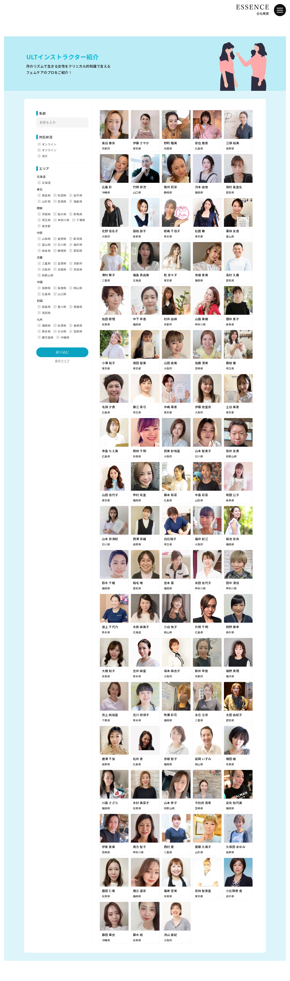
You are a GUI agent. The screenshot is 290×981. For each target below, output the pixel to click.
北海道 (46, 183)
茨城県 (46, 214)
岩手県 (78, 195)
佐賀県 (62, 325)
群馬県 (78, 214)
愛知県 (78, 251)
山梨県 (46, 239)
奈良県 (78, 269)
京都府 (78, 263)
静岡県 (62, 251)
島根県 (62, 288)
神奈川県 (63, 220)
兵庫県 (62, 269)
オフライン (49, 150)
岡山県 (78, 288)
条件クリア (62, 361)
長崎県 (78, 325)
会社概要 (262, 13)
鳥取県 (46, 288)
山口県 (62, 294)
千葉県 (80, 220)
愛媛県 (78, 307)
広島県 (46, 294)
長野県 (62, 239)
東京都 (46, 226)
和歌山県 (48, 275)
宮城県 (62, 201)
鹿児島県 (48, 337)
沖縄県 (65, 337)
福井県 (78, 245)
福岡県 (46, 325)
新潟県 (78, 239)
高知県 (46, 313)
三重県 (46, 263)
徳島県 (46, 307)
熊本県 (46, 331)
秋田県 (62, 195)
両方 (45, 156)
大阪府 (46, 269)
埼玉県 (46, 220)
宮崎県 (78, 331)
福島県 (78, 201)
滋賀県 (62, 263)
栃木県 (62, 214)
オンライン (49, 144)
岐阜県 (46, 251)
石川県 (62, 245)
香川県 (62, 307)
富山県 (46, 245)
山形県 (46, 201)
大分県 (62, 331)
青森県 (46, 195)
